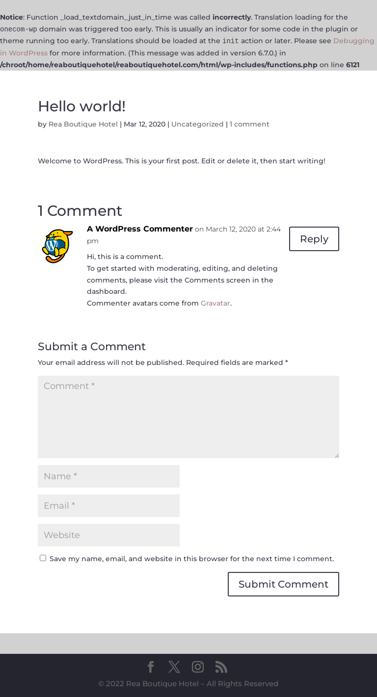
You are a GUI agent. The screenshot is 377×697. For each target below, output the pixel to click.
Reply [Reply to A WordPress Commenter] (314, 239)
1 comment (249, 124)
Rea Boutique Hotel (83, 124)
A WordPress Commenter (140, 228)
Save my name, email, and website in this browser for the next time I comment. (192, 558)
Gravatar (215, 303)
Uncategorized (197, 124)
